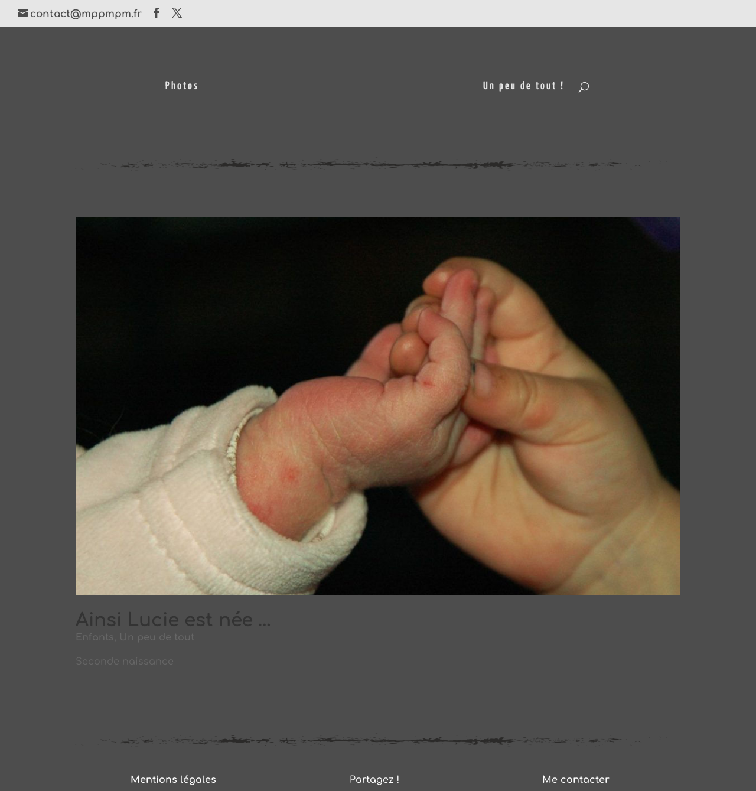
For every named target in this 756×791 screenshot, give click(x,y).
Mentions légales (173, 779)
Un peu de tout (156, 637)
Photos (182, 87)
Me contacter (576, 779)
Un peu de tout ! (524, 87)
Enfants (95, 637)
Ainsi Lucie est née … (173, 620)
